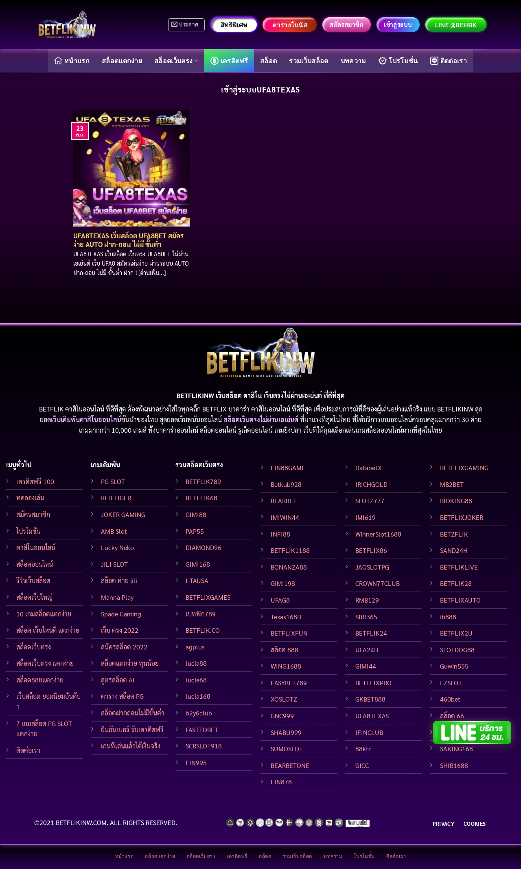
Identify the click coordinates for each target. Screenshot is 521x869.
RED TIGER (116, 497)
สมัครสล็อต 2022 (124, 646)
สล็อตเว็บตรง (176, 60)
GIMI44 (365, 666)
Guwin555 (454, 666)
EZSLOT (451, 682)
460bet (450, 699)
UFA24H (367, 649)
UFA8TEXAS (372, 715)
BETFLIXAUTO (460, 600)
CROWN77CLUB (377, 583)
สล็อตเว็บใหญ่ (34, 597)
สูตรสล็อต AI (118, 679)
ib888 (448, 616)
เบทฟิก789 (201, 613)
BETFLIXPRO (373, 682)
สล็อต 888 (284, 649)
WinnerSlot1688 (378, 534)
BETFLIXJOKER (461, 517)
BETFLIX (214, 409)
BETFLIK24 (371, 633)
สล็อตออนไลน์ (34, 564)
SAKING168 (456, 748)
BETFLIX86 (371, 550)
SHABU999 (286, 732)
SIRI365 (366, 616)
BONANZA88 (289, 567)
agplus (195, 646)
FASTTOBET (202, 729)
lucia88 (196, 663)
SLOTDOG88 (457, 649)
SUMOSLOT (287, 748)
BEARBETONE (290, 765)
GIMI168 (198, 564)
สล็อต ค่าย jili (119, 580)
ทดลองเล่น (30, 497)
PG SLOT (113, 481)
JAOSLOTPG (372, 567)
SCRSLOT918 (204, 745)
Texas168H (286, 616)
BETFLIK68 (201, 497)
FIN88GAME (288, 467)
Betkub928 (286, 484)
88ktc (363, 748)
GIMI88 (196, 514)
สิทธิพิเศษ (234, 25)
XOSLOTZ (284, 699)
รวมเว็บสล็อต (308, 60)
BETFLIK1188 (290, 550)
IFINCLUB (369, 732)
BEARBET (284, 500)
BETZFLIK (454, 534)
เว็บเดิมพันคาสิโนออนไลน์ (86, 419)
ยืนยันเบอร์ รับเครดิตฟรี (132, 729)
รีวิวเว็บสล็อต (33, 580)
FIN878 (281, 781)
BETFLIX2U (456, 633)
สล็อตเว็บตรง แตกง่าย (45, 663)
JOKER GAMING (123, 514)
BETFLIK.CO (203, 630)
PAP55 (195, 531)
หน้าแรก (72, 60)
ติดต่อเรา (448, 61)
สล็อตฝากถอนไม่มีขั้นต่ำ (132, 712)
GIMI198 (283, 583)
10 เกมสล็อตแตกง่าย (43, 613)
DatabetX (368, 467)
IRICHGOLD (371, 484)
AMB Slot (114, 531)
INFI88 (280, 534)
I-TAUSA (197, 580)
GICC (362, 765)
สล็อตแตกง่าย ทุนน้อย (130, 663)
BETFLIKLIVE (459, 567)
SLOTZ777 (370, 500)
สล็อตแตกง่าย (122, 60)
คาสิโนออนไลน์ (35, 547)
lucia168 (198, 696)
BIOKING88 (456, 500)
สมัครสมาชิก (33, 514)
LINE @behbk (456, 25)
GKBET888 (370, 699)
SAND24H (454, 550)
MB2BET (452, 484)
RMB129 (367, 600)
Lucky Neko (117, 547)
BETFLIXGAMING (464, 467)
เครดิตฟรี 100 (35, 481)
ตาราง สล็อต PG (122, 696)
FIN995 (196, 762)
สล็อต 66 (452, 715)
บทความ (353, 60)
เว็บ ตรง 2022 (119, 630)
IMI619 (365, 517)
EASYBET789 (289, 682)
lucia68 (196, 679)
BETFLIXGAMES (208, 597)
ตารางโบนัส (289, 25)
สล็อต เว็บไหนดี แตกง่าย (47, 630)
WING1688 (286, 666)
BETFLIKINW (455, 409)
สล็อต (268, 60)
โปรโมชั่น (398, 61)
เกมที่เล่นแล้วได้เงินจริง (130, 745)
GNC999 (282, 715)
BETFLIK (51, 409)
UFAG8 (280, 600)
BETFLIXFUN (289, 633)
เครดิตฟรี (229, 61)
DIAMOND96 (203, 547)
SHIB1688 (454, 765)
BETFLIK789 (203, 481)
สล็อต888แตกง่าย (39, 679)
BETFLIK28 (456, 583)
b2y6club (199, 712)
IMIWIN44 (285, 517)
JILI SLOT (114, 564)
